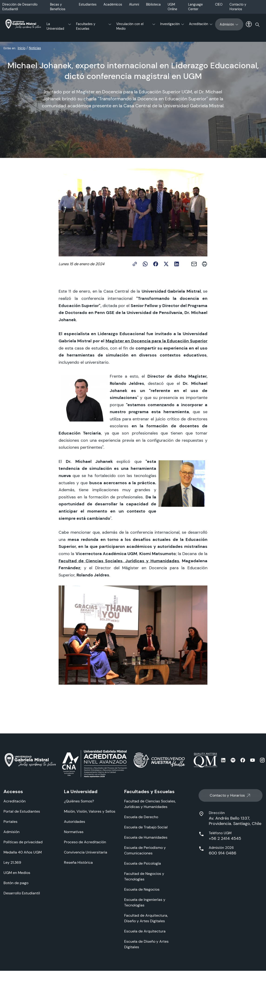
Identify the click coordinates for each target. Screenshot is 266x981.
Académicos (112, 4)
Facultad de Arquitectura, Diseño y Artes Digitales (146, 918)
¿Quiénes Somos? (79, 801)
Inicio (21, 48)
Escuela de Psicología (142, 863)
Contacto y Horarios (237, 6)
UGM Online (172, 6)
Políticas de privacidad (23, 842)
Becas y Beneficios (57, 6)
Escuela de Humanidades (145, 837)
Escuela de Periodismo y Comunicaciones (145, 850)
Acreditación (198, 24)
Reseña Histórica (78, 862)
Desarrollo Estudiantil (21, 893)
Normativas (73, 832)
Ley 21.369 (12, 862)
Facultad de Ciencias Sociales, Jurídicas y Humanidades (119, 560)
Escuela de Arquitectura (145, 931)
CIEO (219, 4)
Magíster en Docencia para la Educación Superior (156, 340)
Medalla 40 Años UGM (22, 852)
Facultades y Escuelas (85, 26)
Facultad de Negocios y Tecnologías (144, 876)
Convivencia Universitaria (85, 852)
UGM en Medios (16, 872)
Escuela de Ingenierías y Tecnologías (144, 902)
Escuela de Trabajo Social (146, 827)
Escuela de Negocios (142, 889)
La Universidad (55, 26)
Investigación (170, 24)
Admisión (229, 24)
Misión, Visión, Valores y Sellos (89, 811)
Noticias (35, 48)
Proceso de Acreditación (85, 842)
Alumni (134, 4)
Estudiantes (87, 4)
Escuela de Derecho (141, 817)
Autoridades (74, 821)
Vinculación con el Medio (129, 26)
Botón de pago (15, 883)
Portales (10, 821)
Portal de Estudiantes (21, 811)
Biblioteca (153, 4)
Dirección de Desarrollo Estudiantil (19, 6)
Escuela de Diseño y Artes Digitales (146, 944)
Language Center (195, 6)
